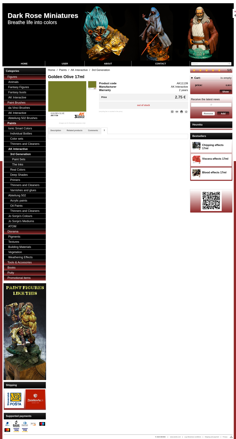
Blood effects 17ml (214, 172)
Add (223, 113)
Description (55, 130)
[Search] (229, 63)
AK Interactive (179, 86)
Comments (93, 130)
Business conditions (194, 437)
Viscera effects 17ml (215, 158)
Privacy (225, 437)
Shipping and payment (212, 437)
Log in (186, 437)
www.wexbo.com (175, 437)
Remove (208, 113)
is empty (226, 77)
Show (225, 91)
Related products (74, 130)
